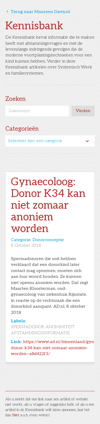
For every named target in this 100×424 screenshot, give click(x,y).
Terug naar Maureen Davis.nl (37, 11)
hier (15, 415)
